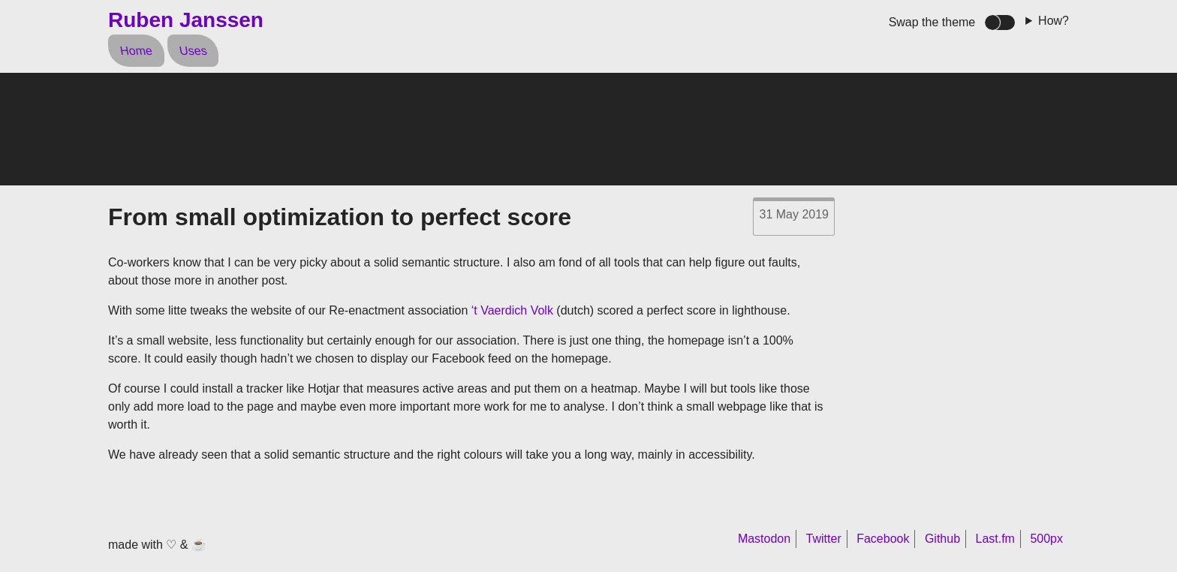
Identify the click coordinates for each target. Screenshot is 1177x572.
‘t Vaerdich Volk (512, 310)
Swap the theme (932, 22)
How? (1053, 20)
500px (1046, 538)
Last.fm (994, 538)
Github (942, 538)
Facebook (882, 538)
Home (136, 50)
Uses (192, 50)
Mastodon (764, 538)
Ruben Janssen (185, 20)
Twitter (823, 538)
